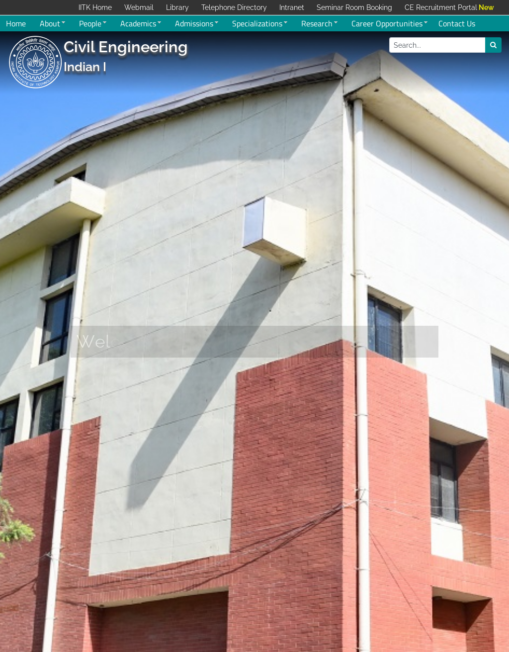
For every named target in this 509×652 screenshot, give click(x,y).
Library (177, 7)
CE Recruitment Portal (441, 7)
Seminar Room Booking (354, 7)
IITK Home (95, 7)
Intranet (291, 7)
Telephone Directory (234, 7)
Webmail (139, 7)
